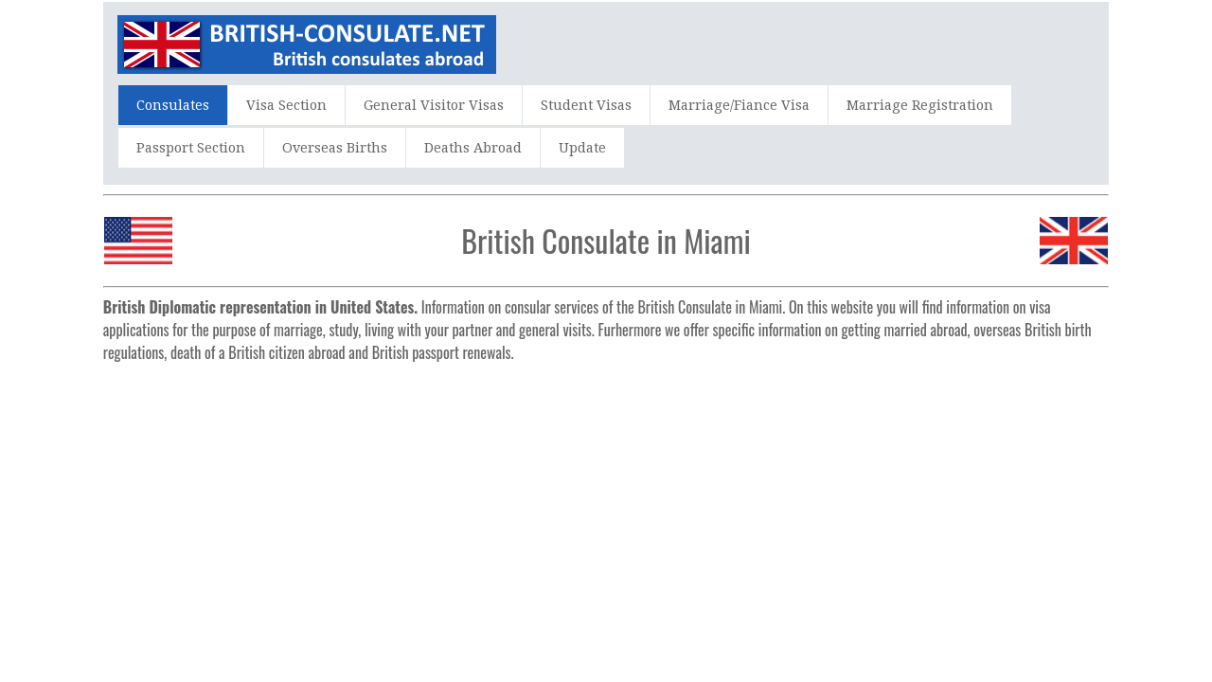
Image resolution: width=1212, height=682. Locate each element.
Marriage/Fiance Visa (739, 105)
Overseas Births (334, 147)
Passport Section (190, 147)
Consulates (172, 105)
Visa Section (286, 105)
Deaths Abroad (473, 147)
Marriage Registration (920, 105)
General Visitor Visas (434, 105)
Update (582, 147)
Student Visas (586, 105)
